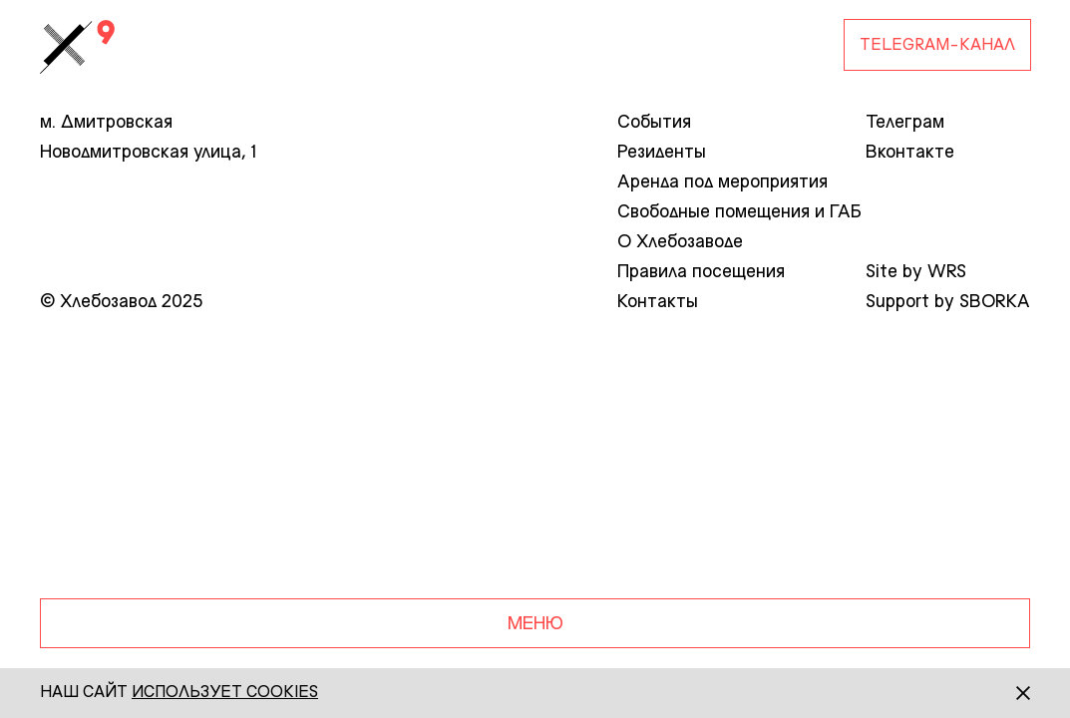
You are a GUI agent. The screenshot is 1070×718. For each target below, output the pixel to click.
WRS (946, 272)
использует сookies (225, 693)
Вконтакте (910, 153)
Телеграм (905, 123)
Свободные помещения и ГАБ (739, 212)
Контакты (657, 302)
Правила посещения (701, 272)
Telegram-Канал (937, 46)
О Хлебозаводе (680, 242)
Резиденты (661, 153)
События (654, 123)
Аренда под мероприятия (722, 182)
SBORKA (994, 302)
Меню (535, 624)
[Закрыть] (1005, 693)
